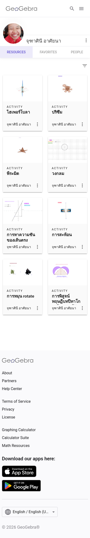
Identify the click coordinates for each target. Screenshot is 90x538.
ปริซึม (57, 112)
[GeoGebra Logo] (21, 8)
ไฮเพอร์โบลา (18, 112)
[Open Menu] (81, 8)
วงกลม (58, 173)
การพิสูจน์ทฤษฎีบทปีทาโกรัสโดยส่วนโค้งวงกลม (66, 304)
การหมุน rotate (20, 296)
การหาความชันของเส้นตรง (21, 237)
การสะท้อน (62, 234)
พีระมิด (13, 173)
